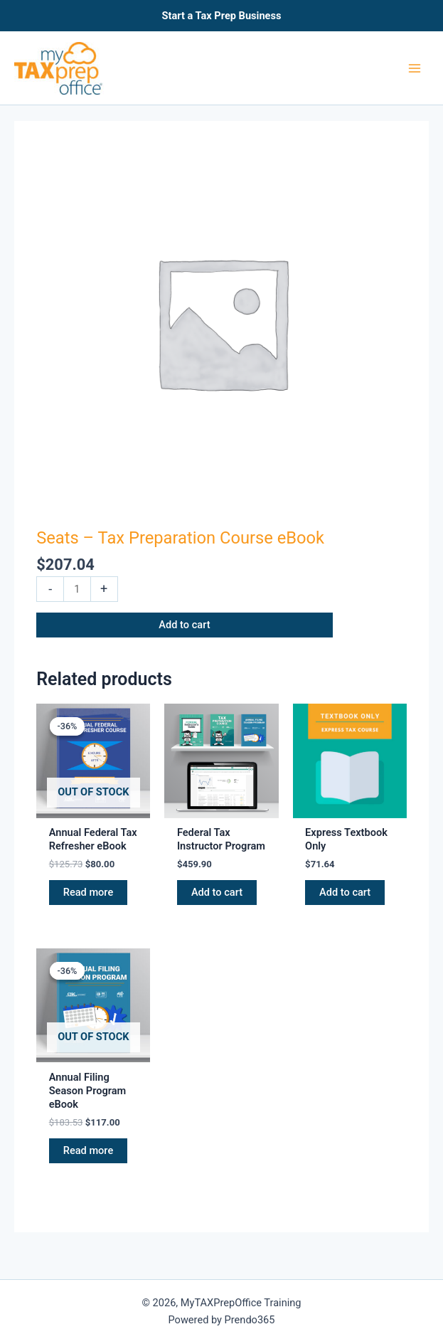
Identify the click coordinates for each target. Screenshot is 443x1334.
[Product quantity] (76, 589)
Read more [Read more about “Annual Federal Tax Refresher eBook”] (88, 892)
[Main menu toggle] (414, 67)
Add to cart (184, 624)
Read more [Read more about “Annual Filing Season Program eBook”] (88, 1150)
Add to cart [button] (216, 892)
